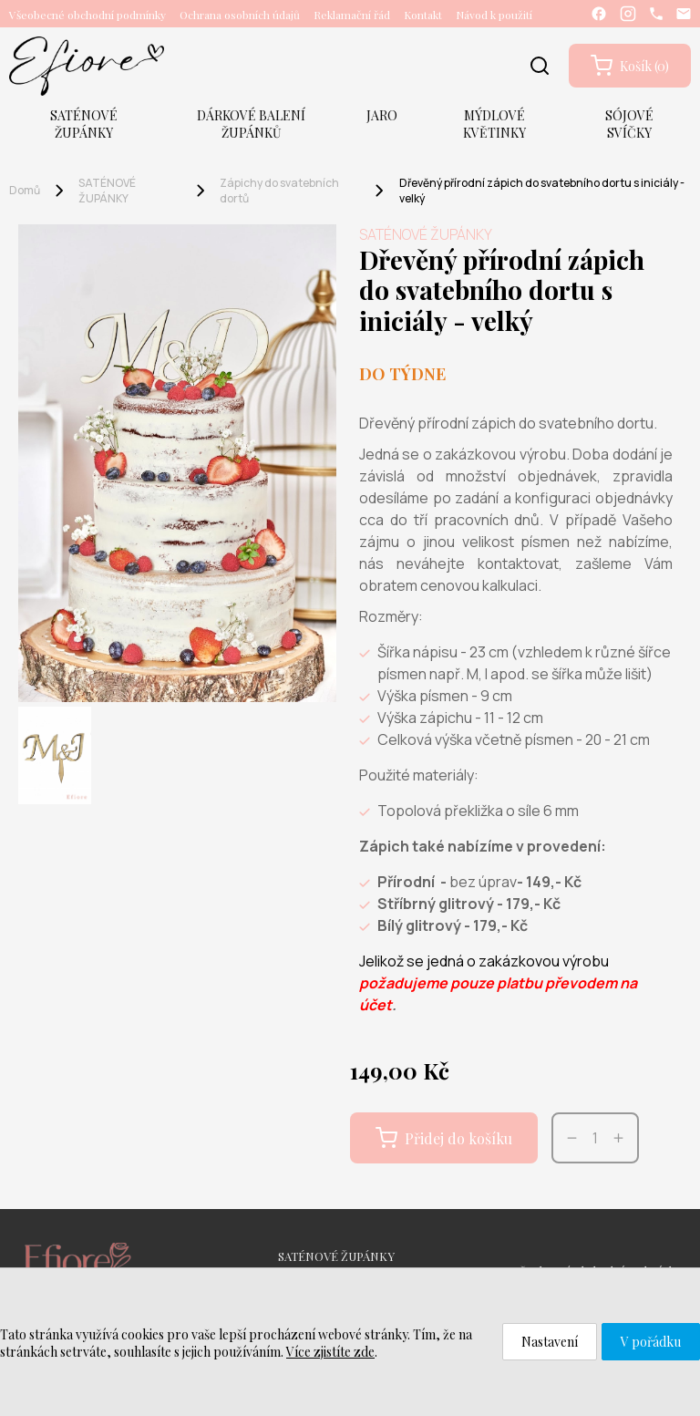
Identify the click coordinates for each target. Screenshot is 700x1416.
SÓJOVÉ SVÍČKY (629, 124)
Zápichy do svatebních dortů (279, 190)
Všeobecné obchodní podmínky (87, 14)
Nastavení (549, 1341)
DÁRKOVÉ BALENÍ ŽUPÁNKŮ (251, 124)
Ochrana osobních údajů (240, 14)
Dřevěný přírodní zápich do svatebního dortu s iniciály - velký (542, 190)
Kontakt (423, 14)
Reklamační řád (352, 14)
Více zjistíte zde (330, 1351)
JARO (381, 115)
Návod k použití (494, 14)
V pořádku (651, 1341)
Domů (24, 190)
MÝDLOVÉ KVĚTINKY (494, 124)
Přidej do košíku (444, 1138)
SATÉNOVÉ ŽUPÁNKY (84, 124)
